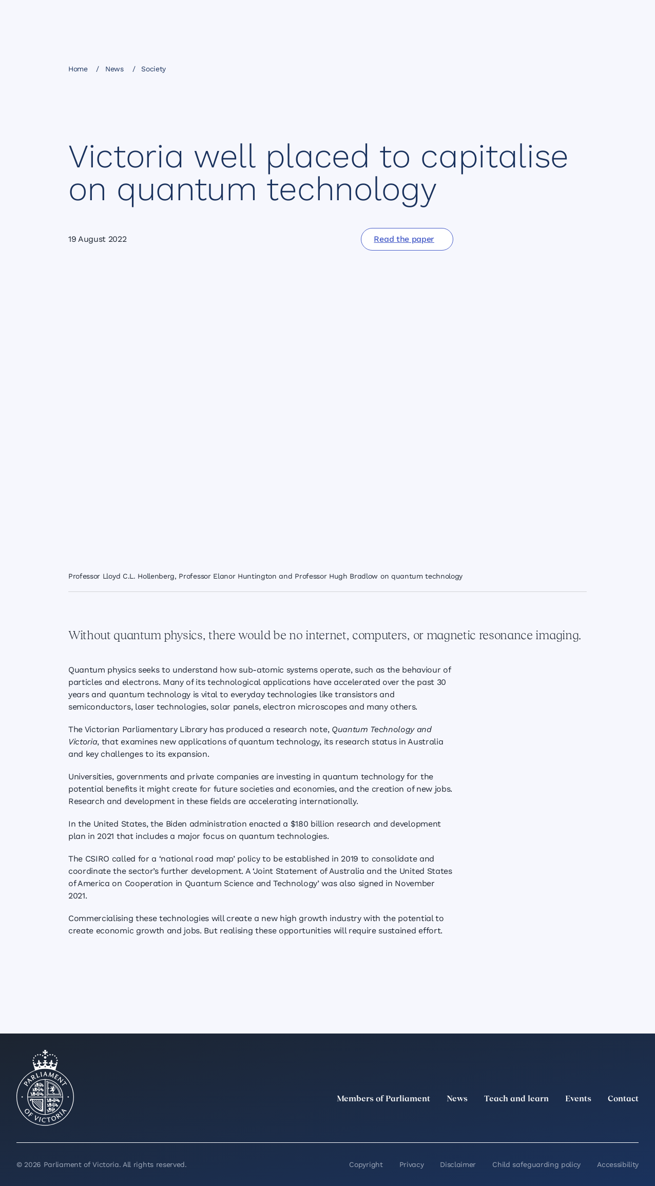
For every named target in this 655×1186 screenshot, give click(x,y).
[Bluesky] (632, 1122)
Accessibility (618, 1164)
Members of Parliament (383, 1099)
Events (578, 1099)
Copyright (365, 1164)
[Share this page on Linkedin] (504, 68)
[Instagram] (564, 1122)
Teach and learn (516, 1099)
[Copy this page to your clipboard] (556, 68)
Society (153, 69)
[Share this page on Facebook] (486, 68)
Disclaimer (458, 1164)
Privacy (411, 1164)
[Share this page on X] (521, 68)
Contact (623, 1099)
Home (78, 69)
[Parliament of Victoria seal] (45, 1088)
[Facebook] (587, 1122)
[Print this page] (574, 68)
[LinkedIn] (542, 1122)
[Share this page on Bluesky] (539, 68)
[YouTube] (610, 1122)
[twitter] (519, 1122)
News (114, 69)
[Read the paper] (407, 239)
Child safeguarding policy (536, 1164)
